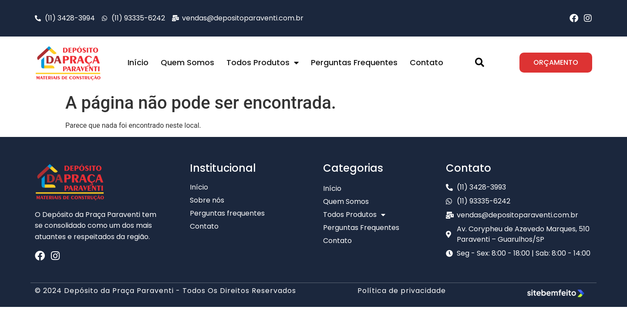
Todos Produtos (262, 62)
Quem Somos (187, 62)
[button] (479, 62)
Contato (426, 62)
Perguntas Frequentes (354, 62)
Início (138, 62)
